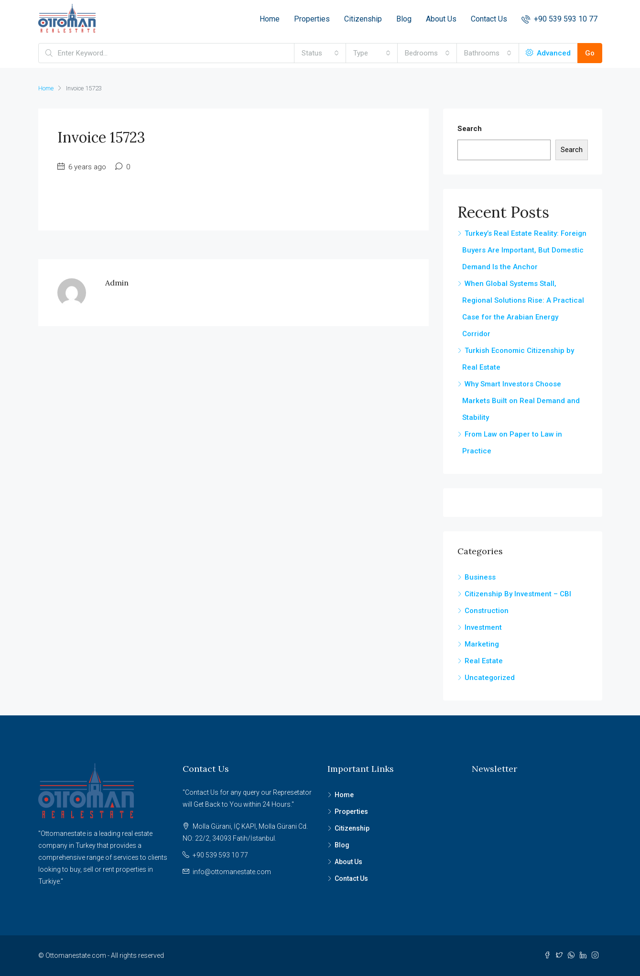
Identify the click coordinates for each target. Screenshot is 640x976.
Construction (487, 610)
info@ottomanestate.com (232, 872)
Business (480, 577)
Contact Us (489, 18)
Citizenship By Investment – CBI (518, 594)
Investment (483, 627)
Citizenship (363, 18)
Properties (312, 18)
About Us (441, 18)
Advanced (548, 53)
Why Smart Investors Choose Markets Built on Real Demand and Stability (521, 401)
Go (590, 53)
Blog (404, 18)
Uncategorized (490, 677)
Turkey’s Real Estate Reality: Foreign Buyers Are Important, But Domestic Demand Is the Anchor (524, 250)
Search (469, 128)
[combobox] (320, 53)
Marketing (482, 644)
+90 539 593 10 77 (559, 18)
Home (270, 18)
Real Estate (484, 661)
